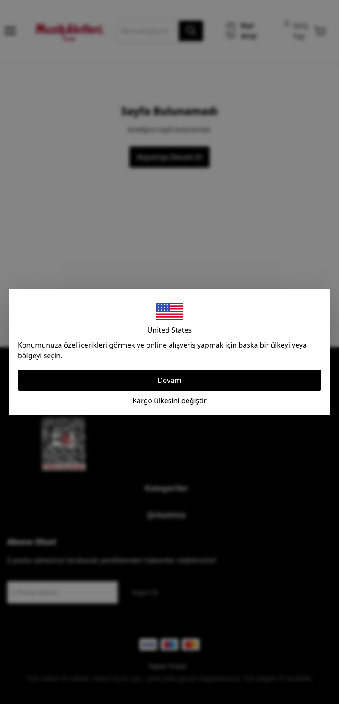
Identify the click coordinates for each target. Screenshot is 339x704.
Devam (169, 380)
